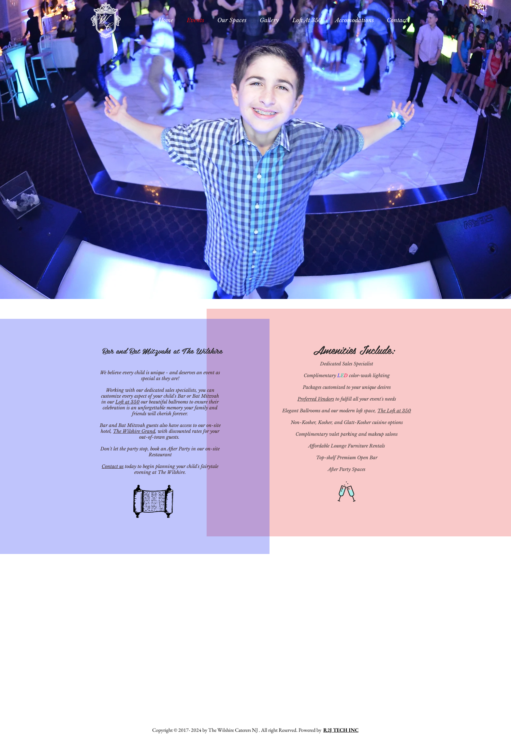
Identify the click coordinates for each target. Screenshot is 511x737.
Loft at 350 (127, 402)
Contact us (113, 466)
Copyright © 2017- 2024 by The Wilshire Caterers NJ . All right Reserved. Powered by (237, 730)
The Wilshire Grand (134, 431)
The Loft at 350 (394, 411)
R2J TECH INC (340, 730)
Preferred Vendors (316, 399)
